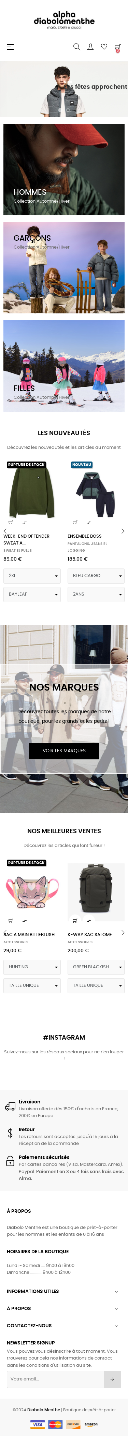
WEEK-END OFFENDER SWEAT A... (26, 540)
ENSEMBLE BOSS (85, 536)
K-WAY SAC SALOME (90, 935)
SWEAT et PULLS (17, 550)
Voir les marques (64, 751)
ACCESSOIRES (16, 942)
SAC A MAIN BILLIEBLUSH (29, 935)
